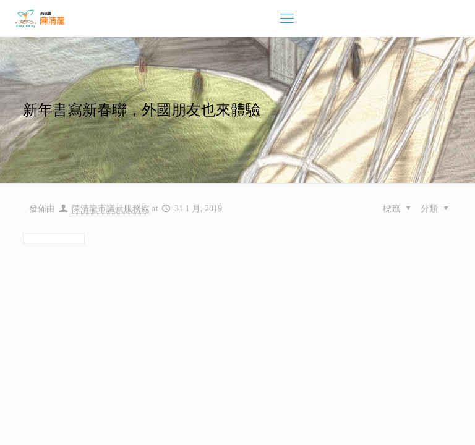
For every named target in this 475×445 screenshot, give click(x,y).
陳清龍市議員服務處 (111, 208)
